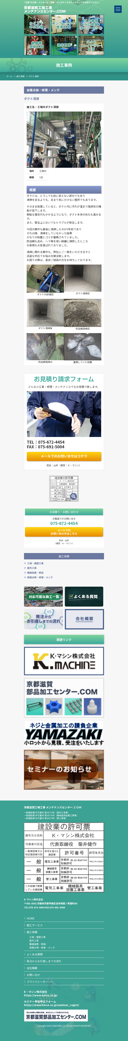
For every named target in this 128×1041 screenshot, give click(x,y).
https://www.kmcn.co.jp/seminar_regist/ (51, 1005)
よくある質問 (35, 954)
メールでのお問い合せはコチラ (64, 456)
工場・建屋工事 (35, 563)
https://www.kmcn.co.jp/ (41, 995)
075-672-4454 (64, 523)
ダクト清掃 (34, 76)
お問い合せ (33, 975)
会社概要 (32, 968)
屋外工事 (31, 568)
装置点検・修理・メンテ (40, 577)
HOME (30, 918)
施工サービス (35, 925)
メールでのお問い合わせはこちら (64, 532)
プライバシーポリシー (40, 982)
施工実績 (20, 76)
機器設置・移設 (35, 572)
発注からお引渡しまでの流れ (44, 961)
